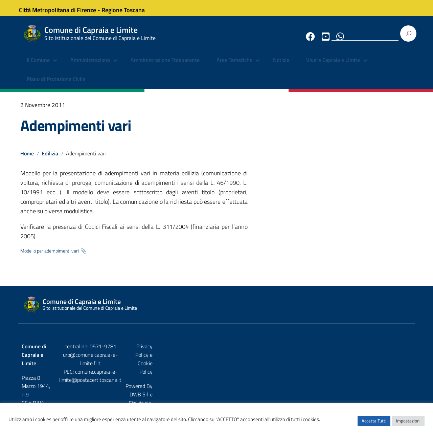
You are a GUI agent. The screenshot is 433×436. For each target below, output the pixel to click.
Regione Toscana (128, 8)
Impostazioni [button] (408, 424)
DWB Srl (372, 366)
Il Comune (38, 66)
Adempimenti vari (75, 130)
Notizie (281, 66)
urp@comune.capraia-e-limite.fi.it (216, 360)
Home (27, 159)
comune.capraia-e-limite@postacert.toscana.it (222, 369)
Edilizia (50, 159)
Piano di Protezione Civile (56, 85)
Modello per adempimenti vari (49, 256)
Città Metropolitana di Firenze (62, 8)
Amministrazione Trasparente (165, 66)
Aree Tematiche (234, 66)
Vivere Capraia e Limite (333, 66)
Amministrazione (90, 66)
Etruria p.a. (399, 366)
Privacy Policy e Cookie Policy (378, 352)
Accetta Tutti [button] (374, 424)
